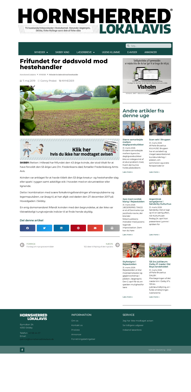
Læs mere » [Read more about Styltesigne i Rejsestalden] (128, 297)
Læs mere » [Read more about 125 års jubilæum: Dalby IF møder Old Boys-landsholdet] (154, 297)
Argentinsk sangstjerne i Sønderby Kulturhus (160, 201)
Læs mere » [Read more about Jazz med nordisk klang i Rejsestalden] (128, 234)
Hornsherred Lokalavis (28, 75)
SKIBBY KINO (62, 52)
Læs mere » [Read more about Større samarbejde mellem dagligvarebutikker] (128, 172)
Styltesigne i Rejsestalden (130, 262)
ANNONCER (150, 52)
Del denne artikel (31, 220)
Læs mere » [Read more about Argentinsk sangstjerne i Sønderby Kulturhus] (154, 234)
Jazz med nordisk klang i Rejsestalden (134, 200)
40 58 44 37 (34, 333)
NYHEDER (41, 52)
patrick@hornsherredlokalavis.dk (37, 339)
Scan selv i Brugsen (159, 139)
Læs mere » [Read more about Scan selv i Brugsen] (154, 172)
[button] (27, 228)
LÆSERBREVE (86, 52)
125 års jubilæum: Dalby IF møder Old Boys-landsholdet (159, 264)
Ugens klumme (111, 52)
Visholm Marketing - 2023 (160, 350)
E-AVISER (132, 52)
